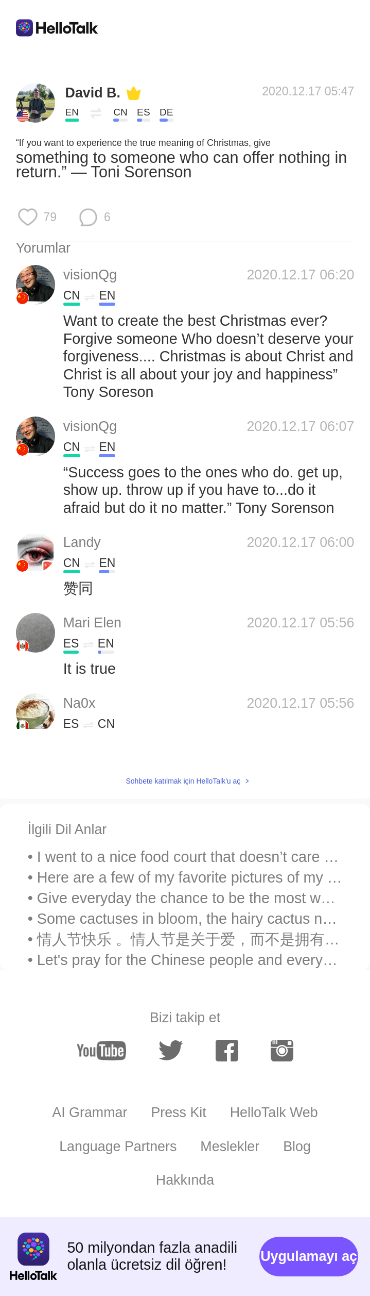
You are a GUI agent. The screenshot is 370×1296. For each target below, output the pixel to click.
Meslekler (229, 1146)
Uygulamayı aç (308, 1256)
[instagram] (282, 1050)
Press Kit (178, 1112)
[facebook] (227, 1050)
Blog (297, 1146)
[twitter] (170, 1050)
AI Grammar (89, 1112)
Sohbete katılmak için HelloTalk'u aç (183, 781)
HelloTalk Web (274, 1112)
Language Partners (118, 1146)
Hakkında (185, 1180)
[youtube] (101, 1050)
